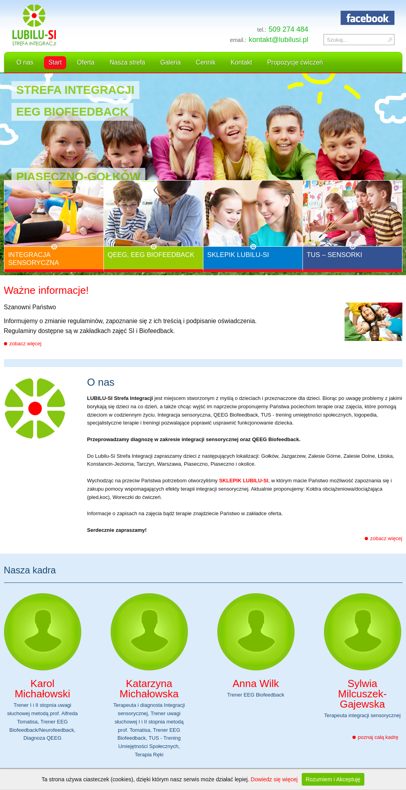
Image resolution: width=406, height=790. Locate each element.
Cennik (206, 62)
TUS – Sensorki (334, 255)
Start (55, 62)
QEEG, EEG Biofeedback (151, 255)
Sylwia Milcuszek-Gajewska (362, 694)
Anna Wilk (255, 683)
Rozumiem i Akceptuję (333, 779)
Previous (8, 174)
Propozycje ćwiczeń (295, 62)
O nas (25, 62)
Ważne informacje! (46, 291)
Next (398, 174)
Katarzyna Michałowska (149, 689)
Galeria (170, 62)
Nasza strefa (127, 62)
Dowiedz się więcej (274, 779)
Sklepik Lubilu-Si (238, 255)
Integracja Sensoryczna (33, 259)
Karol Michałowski (42, 689)
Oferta (85, 62)
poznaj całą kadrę (378, 737)
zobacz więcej (26, 343)
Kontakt (241, 62)
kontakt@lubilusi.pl (278, 40)
